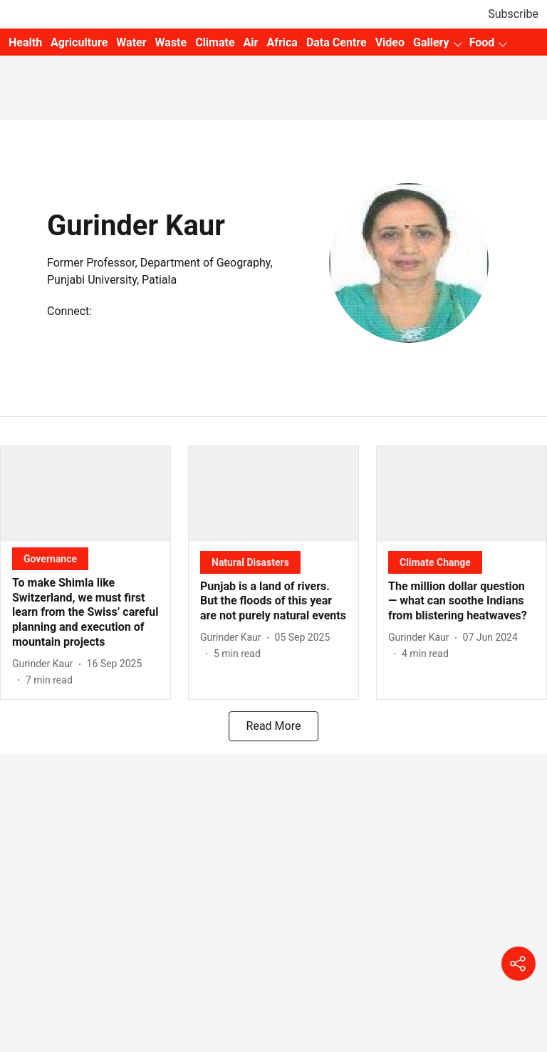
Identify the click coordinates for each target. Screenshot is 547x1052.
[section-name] (50, 558)
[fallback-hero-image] (85, 494)
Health (25, 42)
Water (131, 42)
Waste (171, 42)
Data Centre (336, 42)
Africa (281, 42)
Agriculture (79, 42)
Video (390, 42)
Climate (214, 42)
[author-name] (45, 663)
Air (251, 42)
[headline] (85, 613)
